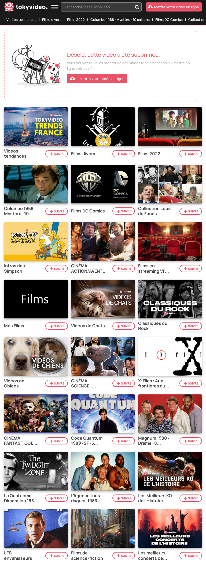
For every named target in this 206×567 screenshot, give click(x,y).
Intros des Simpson (14, 268)
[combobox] (101, 7)
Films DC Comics (169, 19)
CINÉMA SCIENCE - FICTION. (81, 383)
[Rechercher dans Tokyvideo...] (137, 7)
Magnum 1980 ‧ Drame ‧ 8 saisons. (153, 441)
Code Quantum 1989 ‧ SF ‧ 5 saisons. (86, 441)
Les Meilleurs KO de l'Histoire (155, 498)
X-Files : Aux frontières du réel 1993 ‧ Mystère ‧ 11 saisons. (151, 383)
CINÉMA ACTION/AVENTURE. (88, 268)
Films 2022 (76, 19)
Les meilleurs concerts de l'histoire (151, 555)
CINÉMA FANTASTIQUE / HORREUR (20, 441)
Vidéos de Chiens (14, 383)
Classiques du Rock (152, 326)
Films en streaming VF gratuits (151, 268)
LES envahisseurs (18, 555)
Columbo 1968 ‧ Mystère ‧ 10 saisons (120, 19)
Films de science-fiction (87, 555)
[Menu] (55, 7)
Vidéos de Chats (88, 325)
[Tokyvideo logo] (26, 8)
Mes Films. (14, 325)
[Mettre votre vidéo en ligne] (174, 7)
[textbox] (96, 7)
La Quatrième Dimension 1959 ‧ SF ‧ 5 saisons (20, 498)
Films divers (51, 19)
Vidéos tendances (21, 19)
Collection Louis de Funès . (155, 211)
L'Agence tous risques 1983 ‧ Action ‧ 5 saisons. (85, 498)
